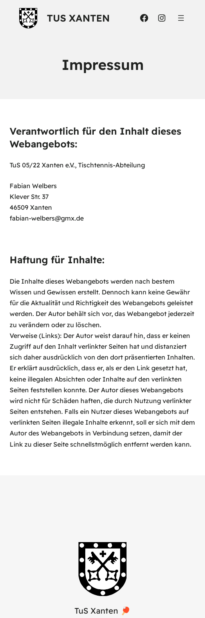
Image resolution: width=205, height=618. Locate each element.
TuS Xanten (78, 18)
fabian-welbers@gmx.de (47, 218)
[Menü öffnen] (181, 18)
